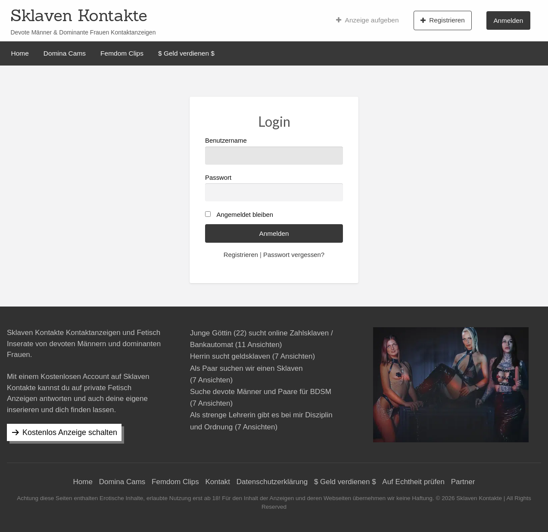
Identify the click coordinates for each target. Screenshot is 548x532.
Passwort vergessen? (293, 254)
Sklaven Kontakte (78, 15)
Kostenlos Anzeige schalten (69, 432)
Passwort (274, 187)
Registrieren (442, 20)
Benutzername (274, 150)
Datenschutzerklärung (272, 482)
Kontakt (217, 482)
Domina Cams (65, 53)
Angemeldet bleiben (245, 214)
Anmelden (508, 20)
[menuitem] (367, 20)
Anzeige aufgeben (367, 20)
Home (20, 53)
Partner (463, 482)
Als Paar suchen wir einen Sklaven (246, 368)
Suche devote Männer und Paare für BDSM (260, 392)
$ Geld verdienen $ (186, 53)
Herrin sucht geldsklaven (230, 356)
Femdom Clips (121, 53)
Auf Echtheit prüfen (413, 482)
